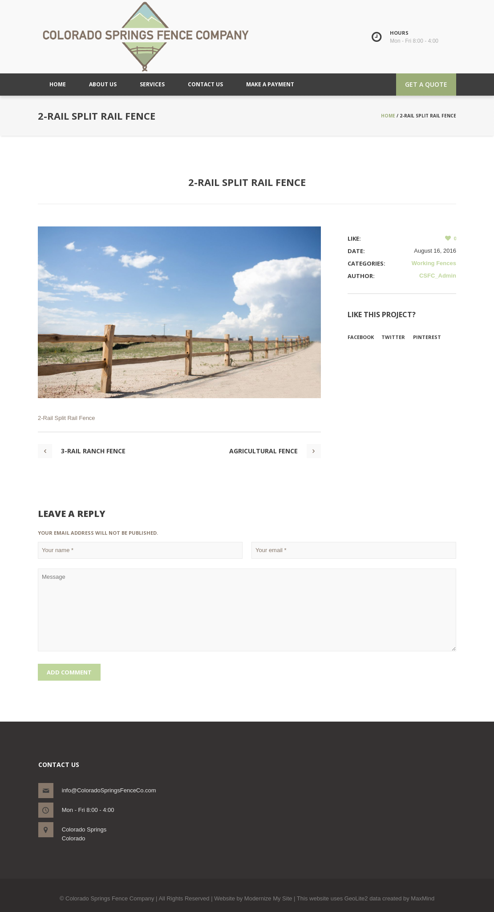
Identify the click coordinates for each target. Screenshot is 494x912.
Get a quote (426, 84)
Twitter (393, 337)
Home (388, 116)
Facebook (361, 337)
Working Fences (434, 263)
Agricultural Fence (263, 451)
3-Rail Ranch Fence (93, 451)
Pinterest (427, 337)
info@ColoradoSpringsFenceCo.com (109, 790)
